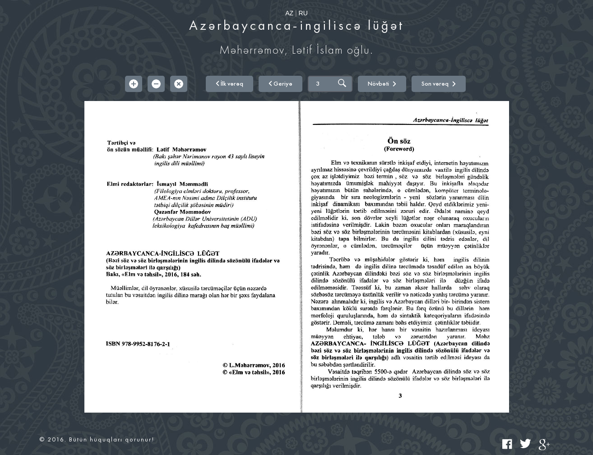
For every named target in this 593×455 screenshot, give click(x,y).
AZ (289, 13)
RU (303, 13)
